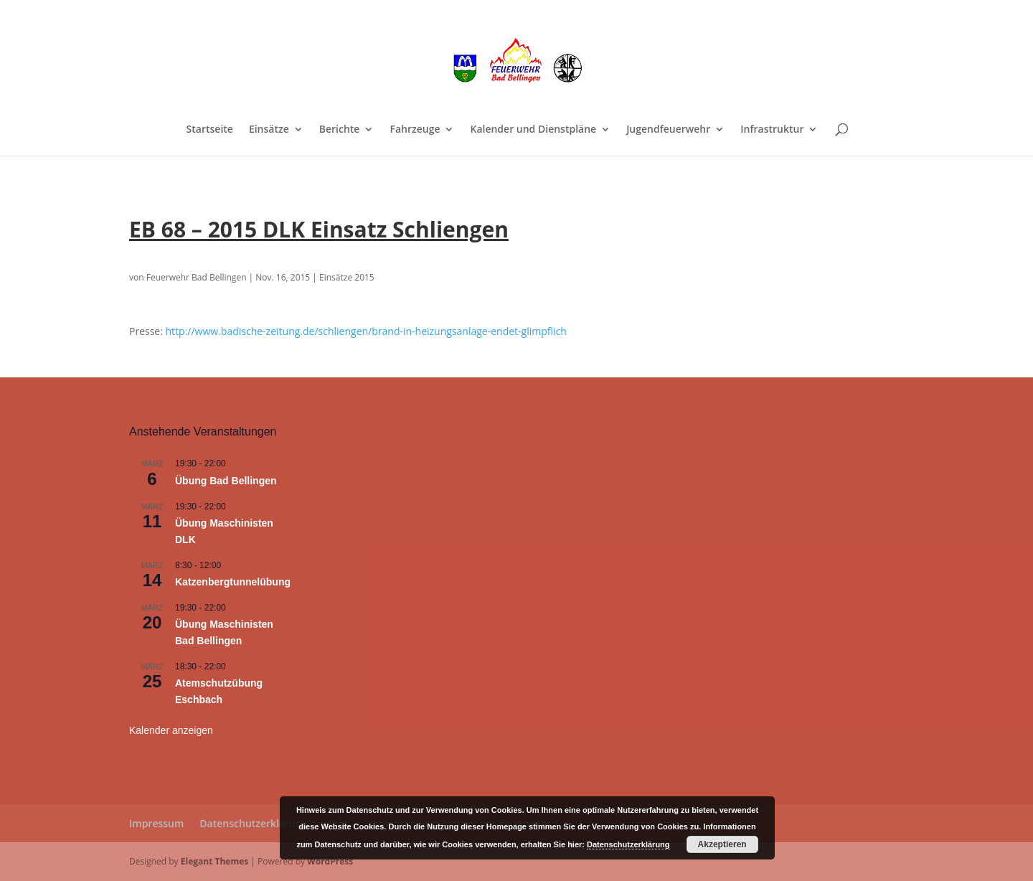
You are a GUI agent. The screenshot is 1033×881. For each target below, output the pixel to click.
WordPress (330, 861)
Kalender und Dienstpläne (533, 130)
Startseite (210, 130)
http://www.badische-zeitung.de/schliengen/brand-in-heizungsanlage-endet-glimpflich (366, 331)
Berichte (339, 130)
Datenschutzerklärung (253, 823)
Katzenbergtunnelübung (233, 582)
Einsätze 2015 (346, 277)
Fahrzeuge (415, 130)
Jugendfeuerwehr (668, 130)
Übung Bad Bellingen (226, 480)
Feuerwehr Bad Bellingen (196, 277)
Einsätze (269, 130)
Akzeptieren (722, 844)
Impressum (156, 823)
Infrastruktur (771, 130)
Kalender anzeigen (171, 730)
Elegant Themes (214, 861)
